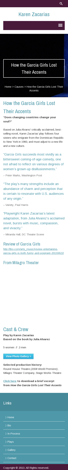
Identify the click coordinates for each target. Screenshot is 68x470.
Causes (19, 86)
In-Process (13, 433)
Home (8, 86)
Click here (10, 381)
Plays (10, 441)
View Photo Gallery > (18, 356)
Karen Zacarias (34, 14)
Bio (9, 425)
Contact (11, 458)
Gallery (11, 449)
